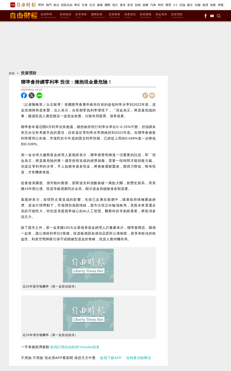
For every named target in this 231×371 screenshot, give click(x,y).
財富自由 (66, 5)
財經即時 (48, 16)
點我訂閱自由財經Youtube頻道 (75, 347)
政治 (56, 5)
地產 (213, 5)
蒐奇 (123, 5)
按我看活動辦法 (138, 358)
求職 (221, 5)
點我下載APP (111, 358)
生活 (92, 5)
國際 (108, 5)
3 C (175, 5)
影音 (130, 5)
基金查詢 (161, 16)
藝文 (190, 5)
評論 (182, 5)
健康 (100, 5)
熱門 (49, 5)
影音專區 (81, 16)
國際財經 (98, 16)
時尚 (161, 5)
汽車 (153, 5)
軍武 (77, 5)
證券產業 (114, 16)
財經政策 (65, 16)
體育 (168, 5)
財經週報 (145, 16)
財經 (138, 5)
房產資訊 (130, 16)
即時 (41, 5)
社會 (85, 5)
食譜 (205, 5)
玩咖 (198, 5)
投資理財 (177, 16)
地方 (115, 5)
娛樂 (146, 5)
